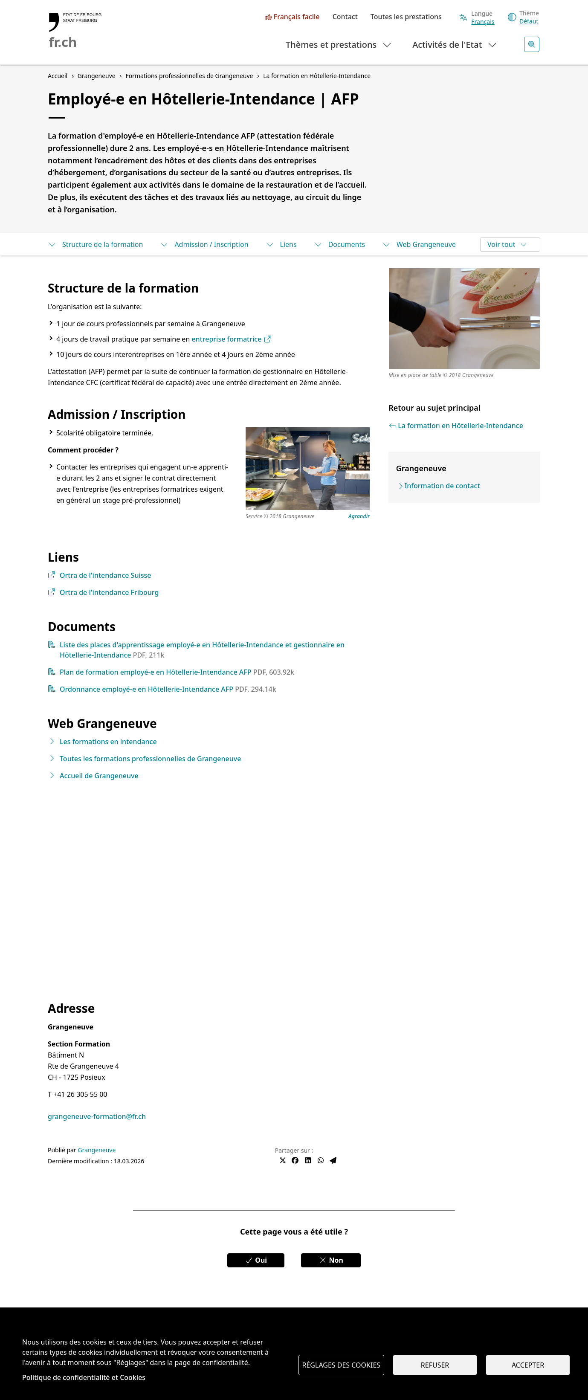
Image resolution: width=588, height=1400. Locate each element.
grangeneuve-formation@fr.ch (97, 1116)
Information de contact (442, 485)
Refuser (435, 1365)
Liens (281, 244)
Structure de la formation (95, 244)
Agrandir (359, 516)
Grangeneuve (97, 1150)
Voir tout (507, 244)
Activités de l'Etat (454, 44)
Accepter (528, 1365)
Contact (345, 17)
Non (331, 1260)
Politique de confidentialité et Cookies (83, 1377)
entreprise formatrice (231, 339)
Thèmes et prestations (339, 44)
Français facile (297, 17)
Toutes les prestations (406, 17)
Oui (256, 1260)
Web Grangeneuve (419, 244)
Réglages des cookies (341, 1365)
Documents (339, 244)
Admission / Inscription (204, 244)
